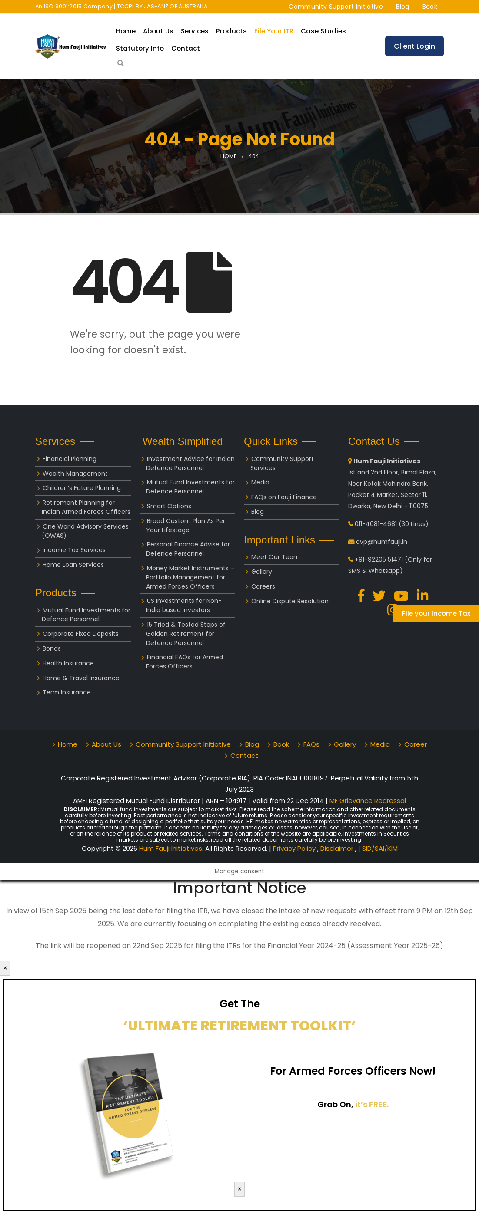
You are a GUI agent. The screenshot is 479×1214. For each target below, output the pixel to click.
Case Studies (323, 31)
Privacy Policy (295, 848)
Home (126, 31)
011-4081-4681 (376, 524)
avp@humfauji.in (381, 541)
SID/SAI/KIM (380, 848)
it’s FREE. (372, 1104)
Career (415, 744)
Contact (185, 48)
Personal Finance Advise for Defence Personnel (188, 549)
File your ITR (273, 31)
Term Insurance (67, 692)
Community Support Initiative (336, 6)
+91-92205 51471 (379, 559)
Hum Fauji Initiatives (170, 848)
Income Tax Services (74, 550)
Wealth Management (75, 473)
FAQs (311, 744)
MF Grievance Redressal (367, 800)
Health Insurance (68, 663)
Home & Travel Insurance (81, 678)
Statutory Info (140, 48)
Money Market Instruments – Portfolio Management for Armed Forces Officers (190, 577)
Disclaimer (337, 848)
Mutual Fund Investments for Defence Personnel (86, 615)
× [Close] (5, 968)
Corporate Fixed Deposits (81, 633)
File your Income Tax (436, 613)
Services (195, 31)
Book (429, 6)
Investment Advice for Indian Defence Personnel (190, 463)
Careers (263, 586)
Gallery (261, 571)
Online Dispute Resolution (290, 601)
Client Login (414, 46)
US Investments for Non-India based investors (184, 605)
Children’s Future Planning (82, 488)
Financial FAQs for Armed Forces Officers (184, 662)
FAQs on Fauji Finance (284, 497)
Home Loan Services (73, 564)
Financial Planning (69, 458)
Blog (402, 6)
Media (260, 482)
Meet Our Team (275, 557)
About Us (158, 31)
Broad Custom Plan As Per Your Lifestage (185, 525)
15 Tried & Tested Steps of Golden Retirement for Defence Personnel (186, 633)
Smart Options (169, 506)
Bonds (52, 648)
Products (231, 31)
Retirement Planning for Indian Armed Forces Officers (86, 507)
